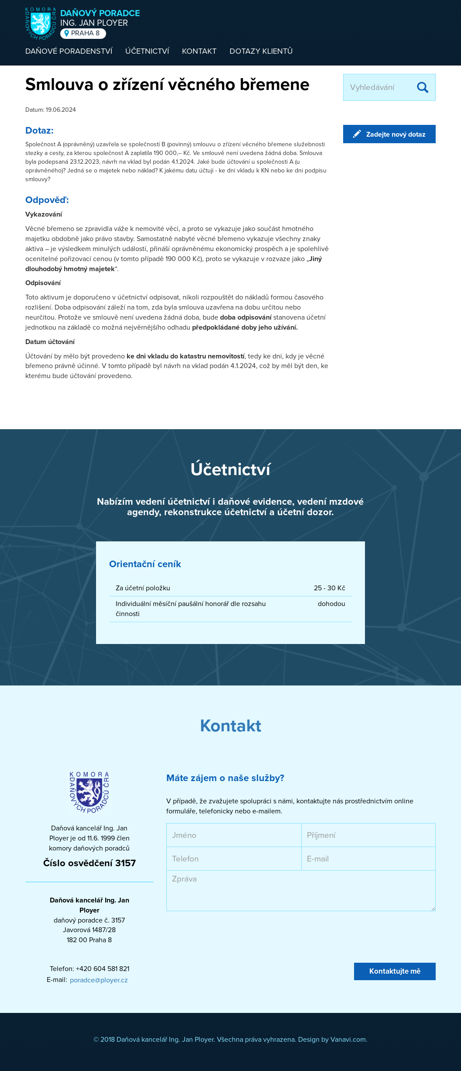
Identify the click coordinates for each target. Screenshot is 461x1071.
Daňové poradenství (68, 51)
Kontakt (199, 51)
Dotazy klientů (261, 51)
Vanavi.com (348, 1039)
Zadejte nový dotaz (396, 134)
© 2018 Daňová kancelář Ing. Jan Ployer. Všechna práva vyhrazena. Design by (211, 1039)
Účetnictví (147, 51)
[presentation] (232, 937)
